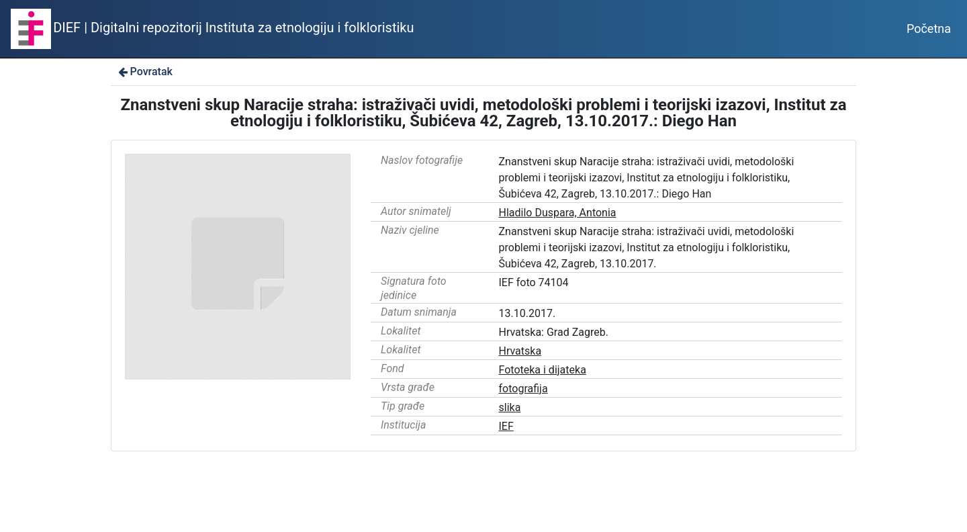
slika (510, 407)
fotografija (523, 388)
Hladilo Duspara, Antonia (557, 212)
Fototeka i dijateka (542, 369)
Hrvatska (520, 351)
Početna (929, 28)
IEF (506, 426)
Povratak (144, 71)
